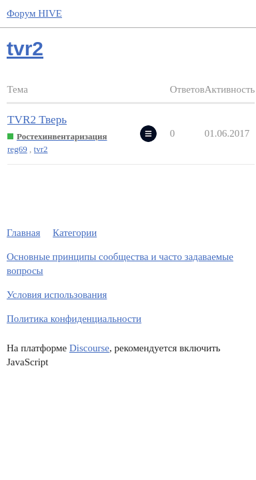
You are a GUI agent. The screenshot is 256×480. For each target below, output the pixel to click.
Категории (75, 232)
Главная (23, 232)
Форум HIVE (34, 13)
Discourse (89, 348)
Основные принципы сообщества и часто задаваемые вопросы (120, 263)
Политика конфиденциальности (74, 318)
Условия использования (57, 294)
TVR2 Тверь (37, 119)
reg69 (17, 149)
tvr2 (41, 149)
